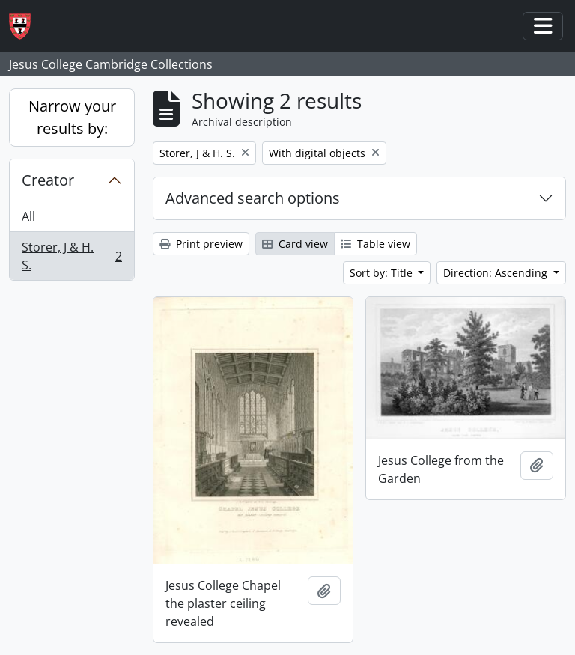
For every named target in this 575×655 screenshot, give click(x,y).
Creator (48, 180)
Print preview (201, 244)
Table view (375, 244)
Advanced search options (252, 198)
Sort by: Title (383, 273)
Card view (295, 244)
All (28, 216)
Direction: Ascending (496, 273)
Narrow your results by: (72, 117)
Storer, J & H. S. (71, 256)
